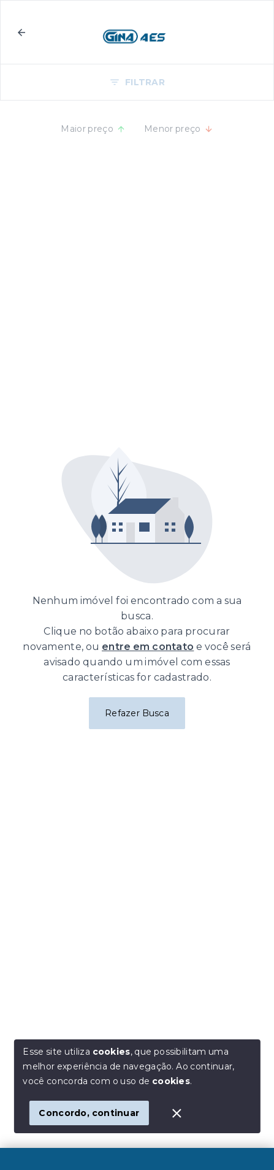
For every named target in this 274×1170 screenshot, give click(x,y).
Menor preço (178, 128)
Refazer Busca (137, 713)
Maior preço (93, 128)
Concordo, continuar (89, 1112)
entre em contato (148, 646)
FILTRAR (137, 82)
